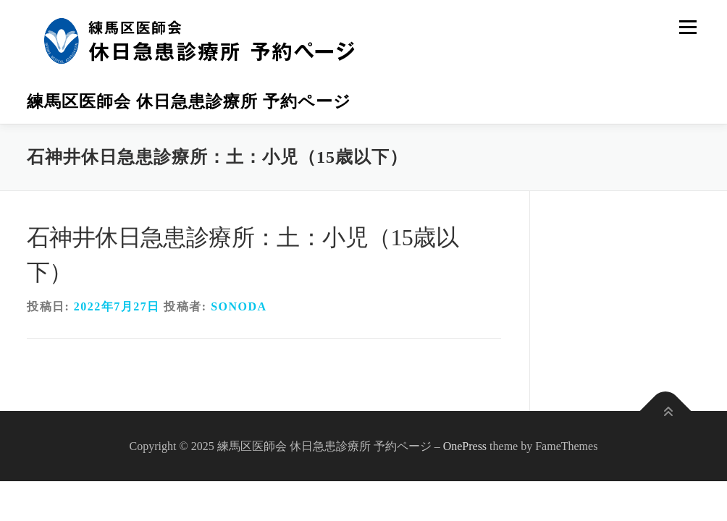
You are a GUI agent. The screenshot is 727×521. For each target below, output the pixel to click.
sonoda (238, 306)
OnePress (465, 446)
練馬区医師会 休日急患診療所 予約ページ (189, 102)
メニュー (687, 27)
